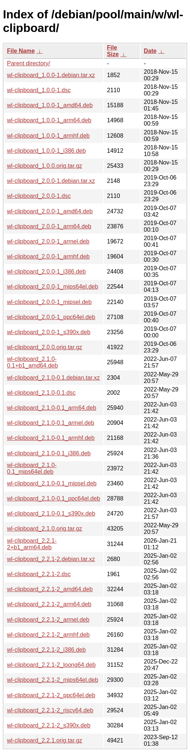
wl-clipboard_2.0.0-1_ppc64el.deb (51, 317)
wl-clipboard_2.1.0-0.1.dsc (41, 393)
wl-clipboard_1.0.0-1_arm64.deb (49, 120)
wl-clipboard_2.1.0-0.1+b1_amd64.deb (32, 362)
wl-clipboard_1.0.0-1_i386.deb (46, 151)
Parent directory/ (28, 63)
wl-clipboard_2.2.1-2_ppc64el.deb (51, 695)
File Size (113, 50)
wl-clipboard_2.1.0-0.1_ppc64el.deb (53, 498)
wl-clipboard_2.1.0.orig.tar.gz (44, 528)
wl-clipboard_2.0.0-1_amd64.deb (50, 211)
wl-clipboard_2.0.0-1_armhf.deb (48, 256)
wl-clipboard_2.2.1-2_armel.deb (48, 620)
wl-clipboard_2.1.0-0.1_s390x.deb (51, 513)
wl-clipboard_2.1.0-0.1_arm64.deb (51, 408)
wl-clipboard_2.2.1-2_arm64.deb (49, 604)
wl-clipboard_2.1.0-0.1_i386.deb (49, 453)
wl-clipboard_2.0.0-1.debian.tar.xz (51, 181)
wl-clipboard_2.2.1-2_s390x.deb (48, 725)
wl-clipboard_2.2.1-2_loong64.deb (51, 665)
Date (150, 51)
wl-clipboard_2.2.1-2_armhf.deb (48, 635)
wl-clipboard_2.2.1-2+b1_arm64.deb (32, 544)
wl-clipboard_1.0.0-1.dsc (39, 90)
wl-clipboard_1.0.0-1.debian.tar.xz (51, 75)
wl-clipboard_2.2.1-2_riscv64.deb (50, 710)
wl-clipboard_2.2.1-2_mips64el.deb (52, 680)
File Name (21, 51)
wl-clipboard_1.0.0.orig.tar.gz (44, 166)
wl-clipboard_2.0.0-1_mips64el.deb (52, 286)
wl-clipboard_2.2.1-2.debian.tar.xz (51, 559)
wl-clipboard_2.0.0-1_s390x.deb (48, 332)
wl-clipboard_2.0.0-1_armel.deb (48, 241)
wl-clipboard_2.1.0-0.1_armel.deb (50, 423)
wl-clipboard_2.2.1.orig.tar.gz (44, 740)
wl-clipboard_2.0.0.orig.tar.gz (44, 347)
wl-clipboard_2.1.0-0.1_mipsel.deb (52, 483)
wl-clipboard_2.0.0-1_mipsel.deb (49, 302)
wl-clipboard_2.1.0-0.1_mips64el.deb (32, 468)
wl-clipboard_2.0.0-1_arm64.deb (49, 226)
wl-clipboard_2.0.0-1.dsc (39, 196)
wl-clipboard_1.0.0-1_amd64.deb (50, 105)
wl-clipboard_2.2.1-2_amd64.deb (50, 589)
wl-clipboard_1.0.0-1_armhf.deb (48, 136)
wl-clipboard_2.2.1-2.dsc (39, 574)
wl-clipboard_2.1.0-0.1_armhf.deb (50, 438)
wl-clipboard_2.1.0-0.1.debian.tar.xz (53, 378)
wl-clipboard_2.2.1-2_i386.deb (46, 650)
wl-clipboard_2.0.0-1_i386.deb (46, 271)
